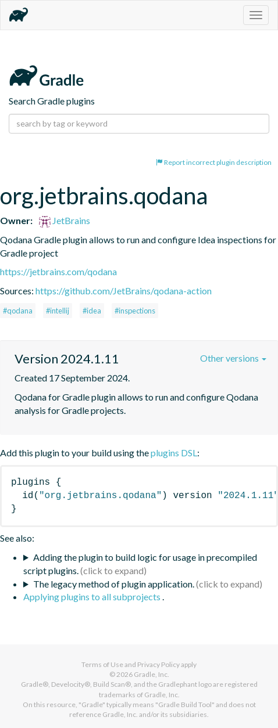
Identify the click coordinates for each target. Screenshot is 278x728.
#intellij (57, 310)
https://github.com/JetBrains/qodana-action (123, 290)
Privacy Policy (158, 664)
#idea (92, 310)
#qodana (18, 310)
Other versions (233, 357)
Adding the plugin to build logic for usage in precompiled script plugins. (140, 564)
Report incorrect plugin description (214, 162)
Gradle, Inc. (151, 674)
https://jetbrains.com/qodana (58, 271)
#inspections (135, 310)
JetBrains (64, 220)
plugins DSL (174, 452)
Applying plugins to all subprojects (92, 596)
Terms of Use (102, 664)
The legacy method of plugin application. (113, 583)
